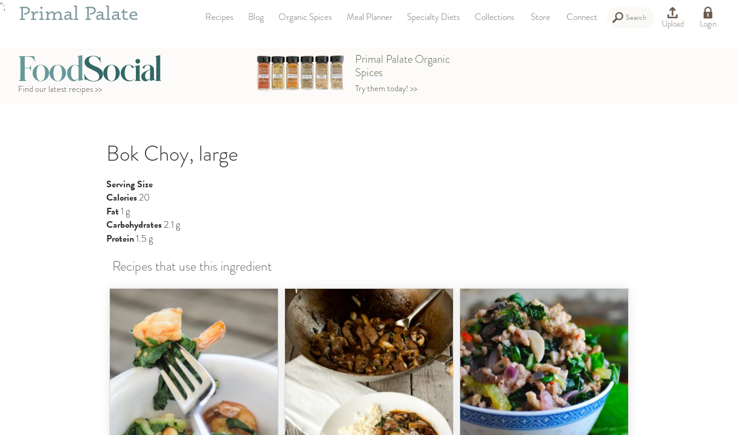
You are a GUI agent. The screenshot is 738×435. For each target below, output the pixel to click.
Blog (256, 17)
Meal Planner (370, 17)
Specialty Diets (433, 17)
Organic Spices (305, 17)
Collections (495, 17)
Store (540, 17)
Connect (581, 17)
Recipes (219, 17)
